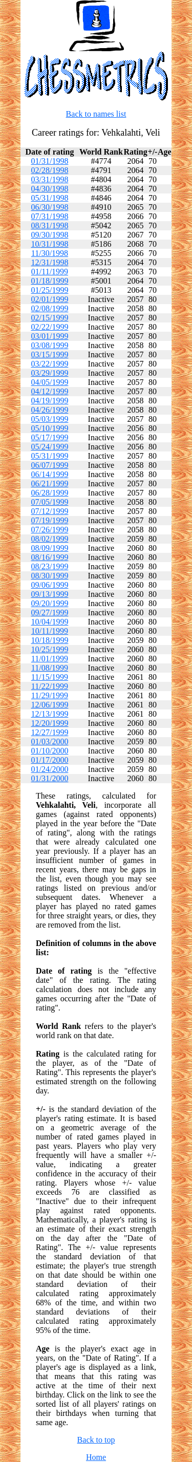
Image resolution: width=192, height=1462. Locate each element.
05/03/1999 (49, 419)
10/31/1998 (49, 244)
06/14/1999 (49, 474)
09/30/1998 (49, 234)
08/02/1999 (49, 538)
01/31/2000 (49, 778)
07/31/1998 (49, 216)
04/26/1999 (49, 409)
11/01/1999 (49, 658)
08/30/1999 (49, 575)
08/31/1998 (49, 225)
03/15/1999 (49, 354)
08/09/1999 (49, 548)
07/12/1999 (49, 511)
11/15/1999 (49, 677)
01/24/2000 (49, 769)
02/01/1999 (49, 299)
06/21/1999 (49, 483)
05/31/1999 (49, 455)
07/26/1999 (49, 529)
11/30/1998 (49, 253)
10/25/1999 (49, 649)
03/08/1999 (49, 345)
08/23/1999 (49, 566)
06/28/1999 (49, 492)
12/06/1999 (49, 704)
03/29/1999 (49, 373)
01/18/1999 (49, 280)
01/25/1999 (49, 290)
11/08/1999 (49, 667)
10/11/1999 (49, 631)
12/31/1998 (49, 262)
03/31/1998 (49, 179)
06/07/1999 (49, 465)
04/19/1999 (49, 400)
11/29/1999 (49, 695)
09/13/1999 (49, 594)
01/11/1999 (49, 271)
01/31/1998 (49, 161)
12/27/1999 (49, 732)
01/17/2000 (49, 760)
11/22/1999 (49, 686)
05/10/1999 (49, 428)
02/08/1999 (49, 308)
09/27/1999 (49, 612)
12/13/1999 (49, 713)
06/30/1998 (49, 207)
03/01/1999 (49, 336)
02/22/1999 (49, 326)
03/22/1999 (49, 363)
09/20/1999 (49, 603)
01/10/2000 (49, 750)
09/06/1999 (49, 584)
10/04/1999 (49, 621)
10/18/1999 (49, 640)
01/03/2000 (49, 741)
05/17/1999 (49, 437)
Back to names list (96, 114)
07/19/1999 (49, 520)
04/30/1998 (49, 188)
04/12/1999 (49, 391)
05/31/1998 (49, 197)
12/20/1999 (49, 723)
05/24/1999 (49, 446)
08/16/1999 (49, 557)
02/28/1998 (49, 170)
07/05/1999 (49, 502)
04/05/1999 (49, 382)
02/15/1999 (49, 317)
